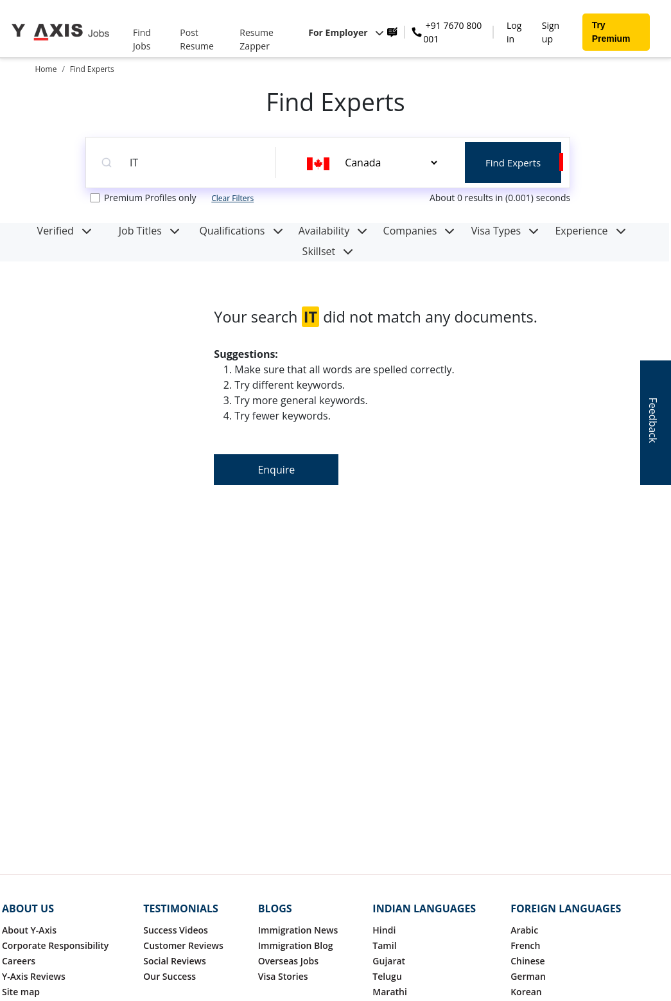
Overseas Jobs (288, 961)
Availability (333, 231)
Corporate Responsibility (55, 945)
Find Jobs (142, 39)
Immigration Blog (295, 945)
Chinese (527, 961)
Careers (18, 961)
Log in (514, 32)
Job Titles (149, 231)
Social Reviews (174, 961)
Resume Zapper (257, 39)
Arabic (524, 930)
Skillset (328, 251)
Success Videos (175, 930)
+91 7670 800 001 (452, 32)
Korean (526, 992)
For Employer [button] (346, 32)
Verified (64, 231)
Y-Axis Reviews (33, 976)
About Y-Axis (29, 930)
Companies (419, 231)
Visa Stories (283, 976)
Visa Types (505, 231)
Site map (21, 992)
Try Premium (611, 32)
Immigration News (298, 930)
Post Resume (197, 39)
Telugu (386, 976)
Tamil (384, 945)
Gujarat (388, 961)
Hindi (384, 930)
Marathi (389, 992)
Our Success (169, 976)
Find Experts (92, 69)
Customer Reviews (183, 945)
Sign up (550, 32)
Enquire (276, 470)
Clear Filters (232, 198)
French (525, 945)
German (528, 976)
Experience (590, 231)
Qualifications (241, 231)
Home (46, 69)
